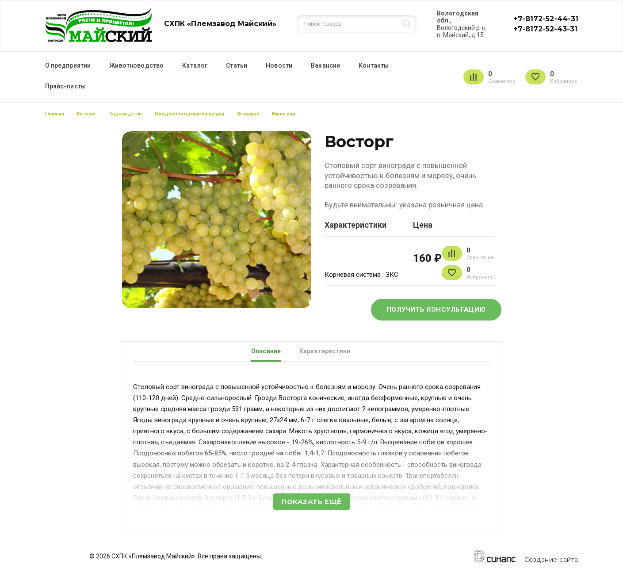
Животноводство (136, 65)
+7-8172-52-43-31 (545, 29)
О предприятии (68, 65)
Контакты (374, 65)
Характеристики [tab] (324, 351)
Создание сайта (551, 560)
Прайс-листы (65, 86)
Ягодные (248, 114)
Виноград (284, 114)
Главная (55, 114)
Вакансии (325, 65)
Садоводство (125, 114)
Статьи (236, 65)
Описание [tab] (266, 351)
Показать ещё (311, 501)
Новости (279, 65)
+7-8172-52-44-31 (545, 19)
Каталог (194, 65)
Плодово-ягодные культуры (189, 114)
